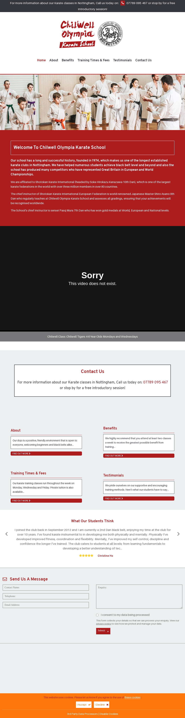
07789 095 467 (136, 3)
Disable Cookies (109, 713)
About (53, 60)
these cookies (132, 697)
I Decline (101, 704)
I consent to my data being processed (123, 615)
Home (41, 60)
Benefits (68, 60)
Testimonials (122, 60)
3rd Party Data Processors (82, 713)
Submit (103, 631)
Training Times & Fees (94, 60)
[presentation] (30, 618)
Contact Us (143, 60)
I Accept (84, 704)
